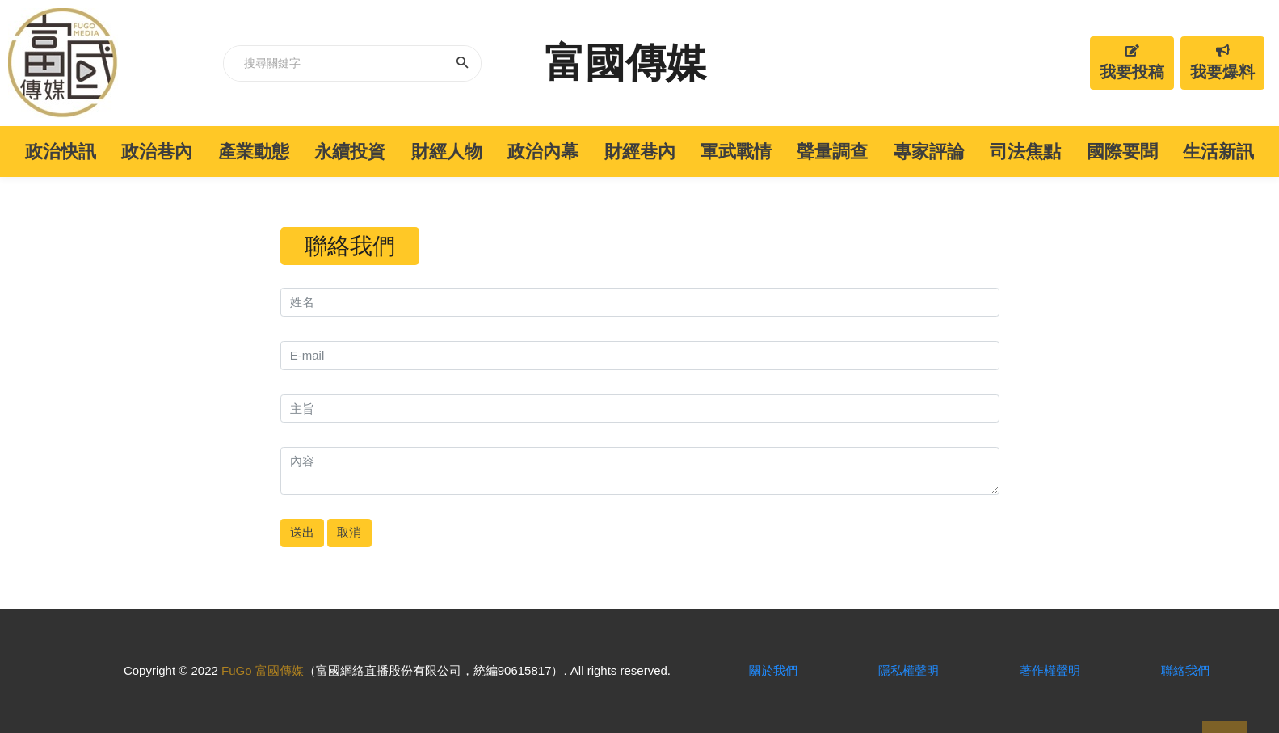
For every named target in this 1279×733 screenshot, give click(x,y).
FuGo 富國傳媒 (262, 670)
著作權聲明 (1050, 670)
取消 (349, 532)
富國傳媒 (625, 63)
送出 (302, 532)
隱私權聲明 (908, 670)
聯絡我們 (1185, 670)
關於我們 (773, 670)
